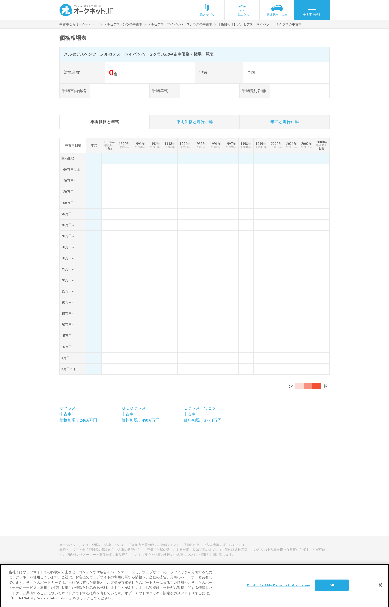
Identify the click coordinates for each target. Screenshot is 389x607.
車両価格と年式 (104, 121)
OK (331, 589)
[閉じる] (380, 589)
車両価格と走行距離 (194, 121)
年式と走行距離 (284, 121)
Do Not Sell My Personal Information (278, 589)
